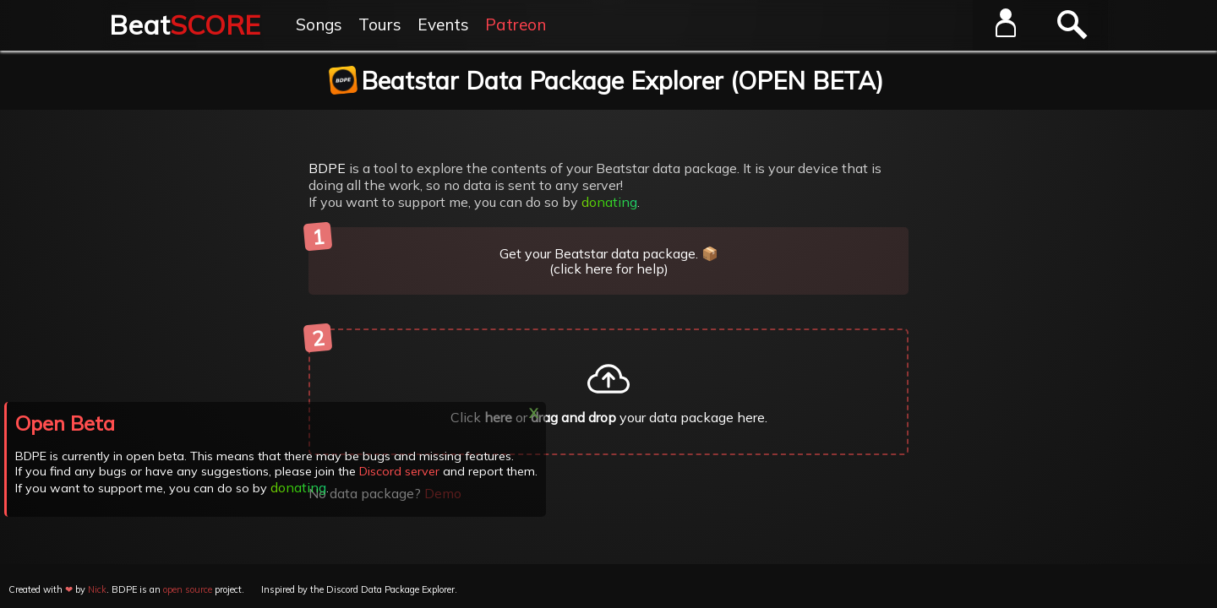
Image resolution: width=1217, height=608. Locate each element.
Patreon (515, 24)
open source (187, 589)
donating (609, 201)
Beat (184, 24)
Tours (379, 24)
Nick (97, 589)
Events (443, 24)
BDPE (327, 168)
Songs (319, 24)
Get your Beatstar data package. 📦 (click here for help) (513, 252)
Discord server (398, 471)
